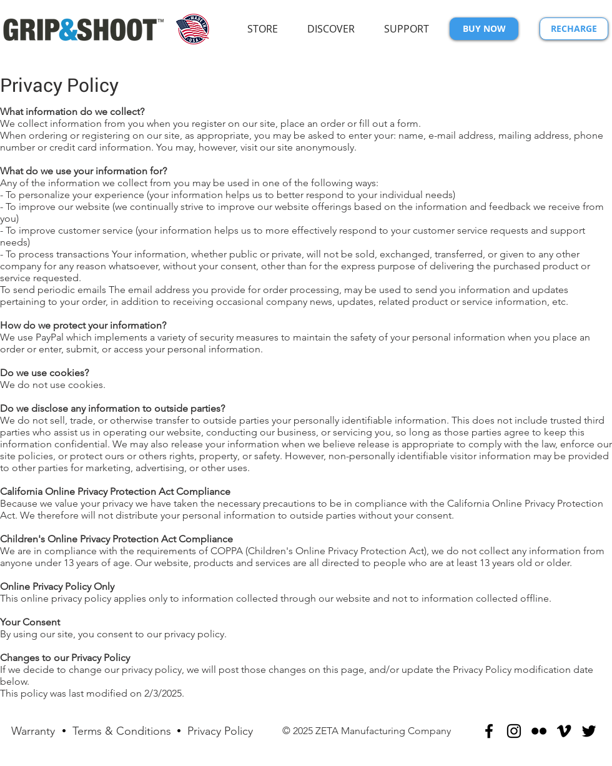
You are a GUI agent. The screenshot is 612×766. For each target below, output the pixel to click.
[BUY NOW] (484, 28)
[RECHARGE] (574, 28)
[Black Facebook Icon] (489, 731)
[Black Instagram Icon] (514, 731)
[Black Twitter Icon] (589, 731)
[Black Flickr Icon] (539, 731)
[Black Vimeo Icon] (564, 731)
